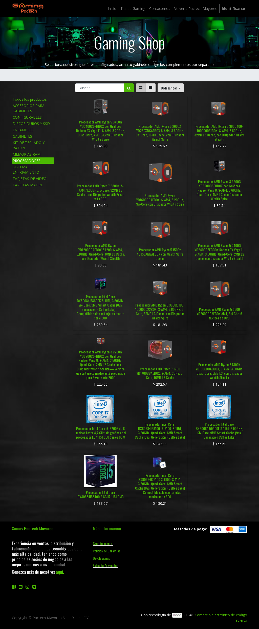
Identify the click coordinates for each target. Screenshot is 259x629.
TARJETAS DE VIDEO (30, 178)
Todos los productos (30, 99)
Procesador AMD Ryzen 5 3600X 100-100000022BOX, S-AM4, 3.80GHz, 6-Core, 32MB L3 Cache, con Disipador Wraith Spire (160, 311)
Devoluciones (101, 558)
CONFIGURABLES (27, 117)
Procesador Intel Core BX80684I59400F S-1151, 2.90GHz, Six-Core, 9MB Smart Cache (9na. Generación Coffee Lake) (219, 430)
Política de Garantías (106, 550)
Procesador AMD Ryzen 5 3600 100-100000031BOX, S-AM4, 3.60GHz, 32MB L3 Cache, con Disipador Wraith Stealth (219, 132)
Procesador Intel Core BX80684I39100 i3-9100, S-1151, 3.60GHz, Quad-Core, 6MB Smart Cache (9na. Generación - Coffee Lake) (160, 430)
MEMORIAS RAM (26, 154)
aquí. (60, 571)
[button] (171, 87)
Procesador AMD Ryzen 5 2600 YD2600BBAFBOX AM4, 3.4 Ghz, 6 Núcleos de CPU (219, 313)
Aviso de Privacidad (105, 565)
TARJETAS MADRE (28, 185)
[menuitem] (112, 8)
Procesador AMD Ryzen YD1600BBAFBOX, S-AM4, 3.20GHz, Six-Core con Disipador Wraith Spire (160, 200)
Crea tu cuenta (103, 543)
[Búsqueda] (129, 87)
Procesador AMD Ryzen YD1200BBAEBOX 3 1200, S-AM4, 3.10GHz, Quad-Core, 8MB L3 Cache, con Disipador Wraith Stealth (100, 252)
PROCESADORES (26, 160)
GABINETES (22, 136)
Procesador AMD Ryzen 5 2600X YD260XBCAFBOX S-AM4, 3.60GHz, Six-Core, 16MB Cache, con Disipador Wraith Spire (160, 132)
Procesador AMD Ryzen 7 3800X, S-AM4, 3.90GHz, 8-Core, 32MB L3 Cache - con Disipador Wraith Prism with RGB (100, 192)
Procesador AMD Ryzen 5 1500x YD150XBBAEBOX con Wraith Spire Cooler (160, 254)
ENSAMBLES (23, 130)
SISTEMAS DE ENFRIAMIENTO (26, 170)
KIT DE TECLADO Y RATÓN (29, 145)
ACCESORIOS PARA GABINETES (29, 108)
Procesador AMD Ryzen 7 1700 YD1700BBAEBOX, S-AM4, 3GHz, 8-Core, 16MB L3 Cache (160, 373)
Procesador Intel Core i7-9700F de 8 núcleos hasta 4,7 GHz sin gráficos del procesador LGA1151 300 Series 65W (100, 433)
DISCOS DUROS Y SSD (31, 123)
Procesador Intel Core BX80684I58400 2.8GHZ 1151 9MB (100, 494)
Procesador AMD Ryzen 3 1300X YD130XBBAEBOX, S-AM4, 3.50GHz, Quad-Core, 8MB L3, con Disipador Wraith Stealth (219, 371)
